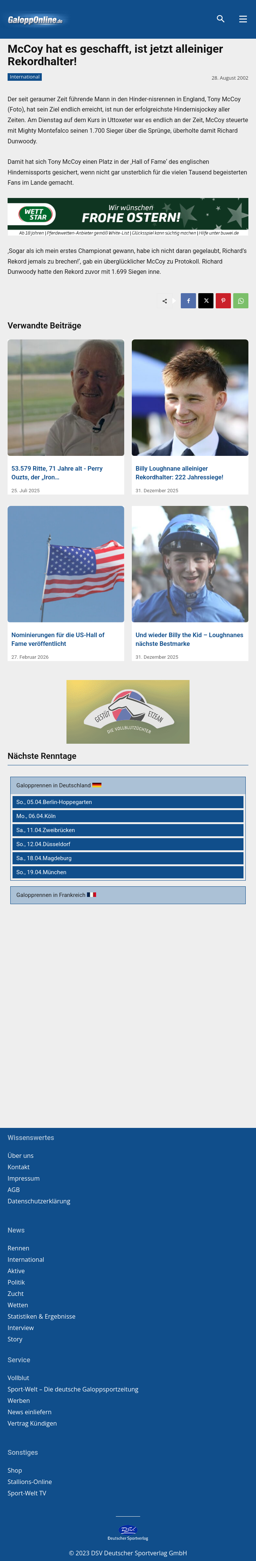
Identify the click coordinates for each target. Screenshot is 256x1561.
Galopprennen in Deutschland (54, 785)
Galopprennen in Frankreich (51, 895)
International (25, 77)
